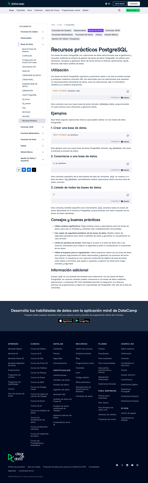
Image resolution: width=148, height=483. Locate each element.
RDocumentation (83, 382)
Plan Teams (103, 403)
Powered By (120, 98)
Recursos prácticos (29, 121)
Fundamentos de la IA (61, 423)
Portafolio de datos (84, 396)
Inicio (53, 25)
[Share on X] (34, 170)
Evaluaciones (14, 370)
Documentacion (60, 363)
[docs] (29, 10)
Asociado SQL (59, 394)
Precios (56, 353)
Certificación (27, 56)
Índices (99, 35)
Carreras (125, 358)
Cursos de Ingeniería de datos (39, 435)
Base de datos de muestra (29, 50)
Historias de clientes (107, 414)
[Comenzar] (134, 4)
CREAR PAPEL (27, 80)
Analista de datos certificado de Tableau (61, 408)
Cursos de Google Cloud (38, 388)
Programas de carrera (14, 376)
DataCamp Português (126, 390)
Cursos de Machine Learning (39, 428)
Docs (78, 373)
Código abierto (82, 377)
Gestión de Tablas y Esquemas (65, 39)
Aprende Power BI (16, 358)
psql (24, 108)
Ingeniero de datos (61, 389)
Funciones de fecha (84, 35)
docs (60, 25)
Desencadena (80, 30)
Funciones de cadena (61, 30)
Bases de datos (96, 30)
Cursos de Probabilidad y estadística (37, 443)
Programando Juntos (85, 363)
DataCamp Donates (107, 384)
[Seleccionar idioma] (107, 4)
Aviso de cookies (34, 467)
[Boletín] (85, 10)
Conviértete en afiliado (127, 419)
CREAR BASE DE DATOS (31, 75)
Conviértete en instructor (127, 364)
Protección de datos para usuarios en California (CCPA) (64, 467)
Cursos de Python (38, 349)
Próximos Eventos (83, 353)
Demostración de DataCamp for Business (83, 389)
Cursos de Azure (38, 377)
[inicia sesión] (120, 4)
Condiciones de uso (26, 471)
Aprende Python (15, 349)
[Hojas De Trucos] (52, 10)
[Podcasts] (38, 10)
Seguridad (57, 358)
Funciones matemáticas (62, 35)
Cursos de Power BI (39, 363)
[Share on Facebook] (29, 170)
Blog (78, 358)
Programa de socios (107, 419)
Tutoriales (80, 368)
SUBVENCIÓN (27, 91)
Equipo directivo (128, 375)
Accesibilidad (94, 467)
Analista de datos (61, 385)
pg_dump (26, 99)
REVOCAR (26, 112)
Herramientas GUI (29, 67)
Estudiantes (103, 353)
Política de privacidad (16, 467)
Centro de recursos (84, 349)
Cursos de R (36, 353)
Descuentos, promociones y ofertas (104, 370)
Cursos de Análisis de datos (40, 411)
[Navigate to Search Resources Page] (119, 10)
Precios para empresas (103, 397)
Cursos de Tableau (39, 368)
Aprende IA (13, 353)
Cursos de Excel (38, 401)
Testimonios (126, 353)
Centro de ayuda (128, 413)
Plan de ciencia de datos (16, 395)
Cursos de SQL (37, 358)
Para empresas (105, 358)
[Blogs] (11, 10)
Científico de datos (61, 380)
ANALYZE (26, 71)
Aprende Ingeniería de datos (16, 364)
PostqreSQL (69, 25)
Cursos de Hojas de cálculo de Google (39, 395)
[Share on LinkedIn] (24, 170)
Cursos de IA (36, 406)
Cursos (11, 389)
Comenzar (57, 349)
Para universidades (106, 363)
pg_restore (26, 103)
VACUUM (25, 116)
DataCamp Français (130, 401)
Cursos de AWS (37, 382)
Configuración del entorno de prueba (29, 61)
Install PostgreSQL (29, 95)
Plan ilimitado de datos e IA (105, 408)
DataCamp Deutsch (130, 396)
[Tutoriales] (20, 10)
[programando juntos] (71, 10)
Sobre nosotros (127, 349)
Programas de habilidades (14, 383)
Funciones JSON (112, 30)
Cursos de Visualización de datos (38, 419)
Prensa (124, 370)
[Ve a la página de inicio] (16, 3)
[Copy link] (19, 170)
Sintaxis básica (111, 35)
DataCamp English (129, 384)
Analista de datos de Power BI (62, 400)
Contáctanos (126, 380)
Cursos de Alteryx (38, 373)
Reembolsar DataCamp (103, 378)
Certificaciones (59, 375)
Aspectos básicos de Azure (62, 416)
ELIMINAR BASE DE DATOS (29, 85)
